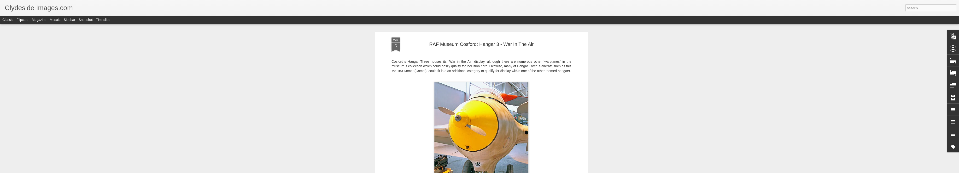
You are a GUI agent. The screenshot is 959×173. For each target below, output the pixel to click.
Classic (7, 20)
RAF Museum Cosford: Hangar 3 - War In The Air (481, 44)
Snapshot (86, 20)
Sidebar (69, 20)
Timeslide (103, 20)
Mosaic (55, 20)
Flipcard (23, 20)
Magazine (39, 20)
